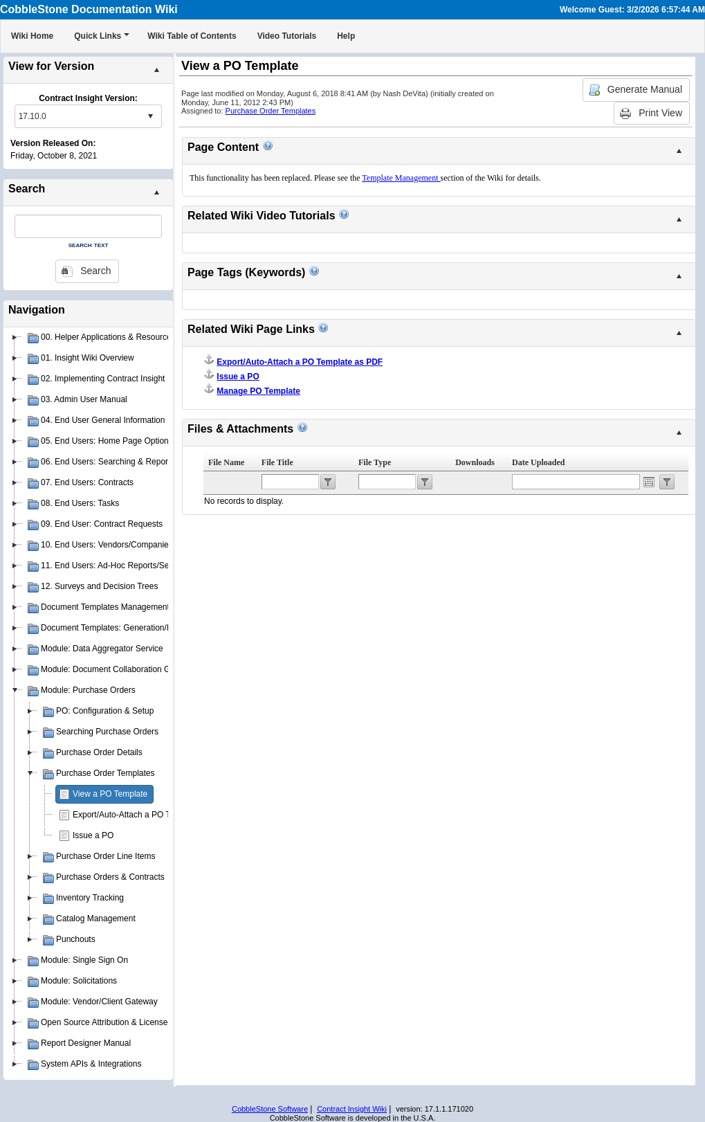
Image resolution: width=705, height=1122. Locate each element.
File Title (277, 462)
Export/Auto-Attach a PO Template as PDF (151, 815)
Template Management (401, 178)
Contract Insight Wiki (352, 1109)
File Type (374, 462)
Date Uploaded (538, 462)
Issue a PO (93, 835)
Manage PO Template (258, 391)
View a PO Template (110, 794)
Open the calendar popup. (649, 481)
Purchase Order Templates (271, 111)
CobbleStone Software (270, 1109)
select (150, 116)
